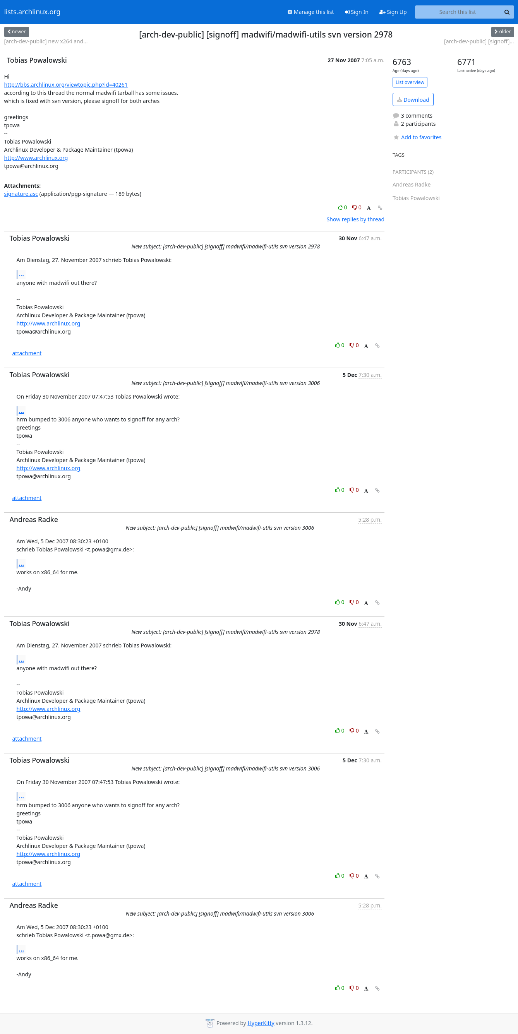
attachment (27, 353)
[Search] (507, 12)
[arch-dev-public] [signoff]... (479, 41)
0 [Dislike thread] (357, 207)
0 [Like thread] (343, 207)
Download (413, 99)
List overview (410, 82)
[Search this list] (458, 12)
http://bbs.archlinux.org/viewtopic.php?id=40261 (66, 84)
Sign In (357, 11)
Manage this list (311, 11)
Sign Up (393, 11)
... (21, 274)
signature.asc (21, 193)
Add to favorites (417, 137)
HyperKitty (260, 1023)
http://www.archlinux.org (36, 157)
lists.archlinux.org (32, 12)
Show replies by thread (355, 219)
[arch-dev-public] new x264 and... (46, 41)
